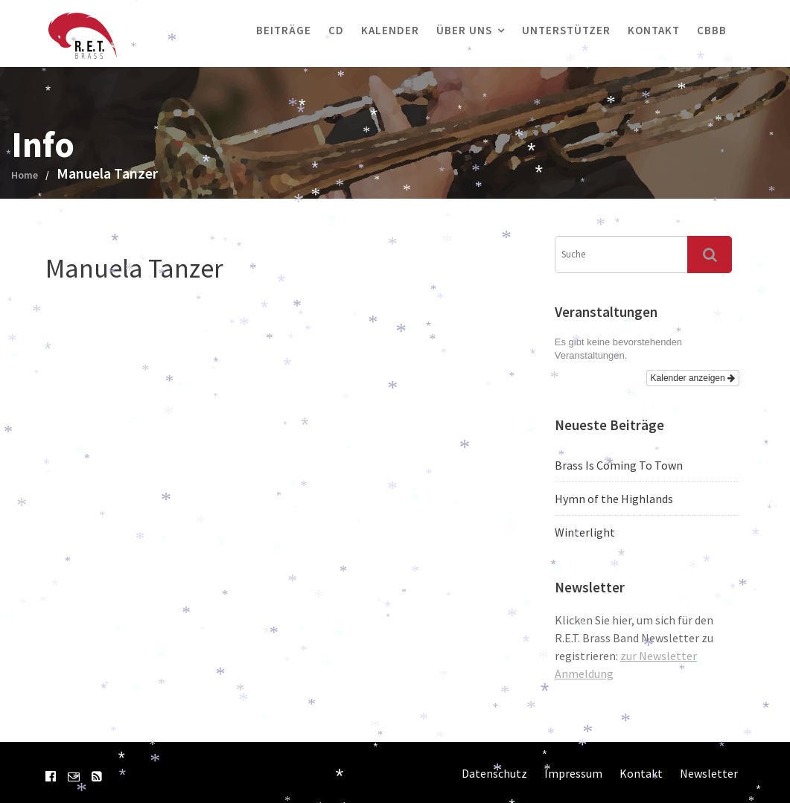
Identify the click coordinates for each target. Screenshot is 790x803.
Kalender (390, 30)
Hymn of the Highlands (614, 498)
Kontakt (654, 30)
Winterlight (585, 532)
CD (336, 30)
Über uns (464, 30)
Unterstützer (566, 30)
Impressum (573, 773)
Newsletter (709, 773)
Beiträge (283, 30)
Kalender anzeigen (693, 378)
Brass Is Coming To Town (619, 465)
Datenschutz (494, 773)
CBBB (712, 30)
